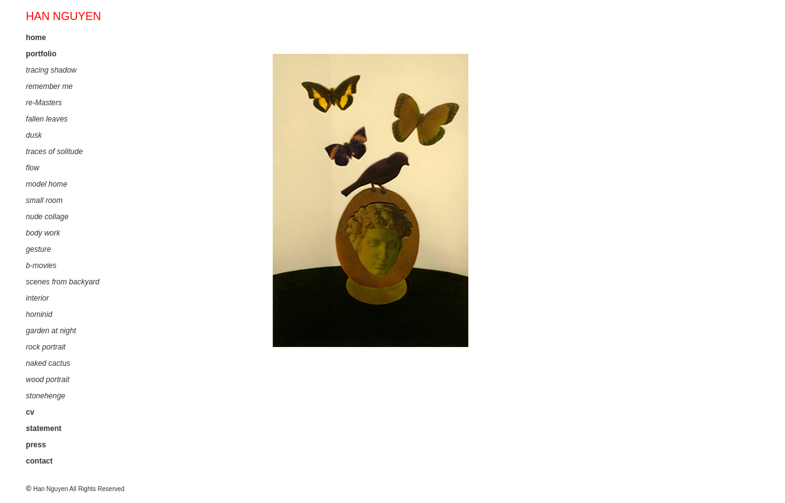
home (36, 37)
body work (43, 233)
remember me (49, 86)
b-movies (41, 265)
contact (39, 461)
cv (30, 412)
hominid (39, 314)
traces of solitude (54, 151)
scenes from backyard (62, 281)
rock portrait (45, 347)
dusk (33, 135)
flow (32, 167)
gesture (38, 249)
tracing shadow (51, 70)
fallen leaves (47, 119)
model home (46, 184)
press (36, 444)
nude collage (47, 216)
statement (43, 428)
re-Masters (43, 102)
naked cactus (48, 363)
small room (44, 200)
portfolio (41, 53)
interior (37, 298)
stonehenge (45, 396)
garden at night (51, 330)
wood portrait (47, 379)
